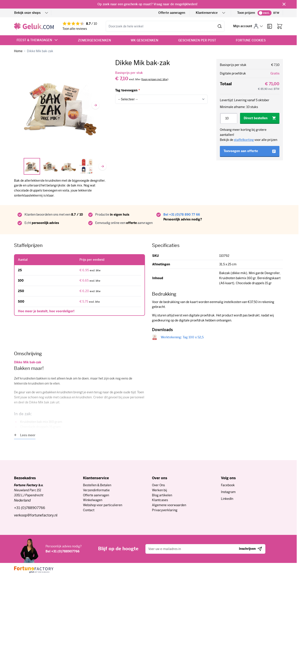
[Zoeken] (219, 26)
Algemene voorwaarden (169, 505)
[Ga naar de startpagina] (34, 26)
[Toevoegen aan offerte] (249, 151)
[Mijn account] (248, 26)
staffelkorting (244, 140)
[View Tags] (86, 166)
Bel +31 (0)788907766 (62, 551)
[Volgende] (95, 105)
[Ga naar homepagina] (18, 51)
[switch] (265, 13)
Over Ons (158, 485)
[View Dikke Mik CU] (68, 166)
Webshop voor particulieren (102, 505)
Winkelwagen (92, 500)
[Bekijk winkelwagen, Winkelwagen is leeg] (279, 26)
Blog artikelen (162, 495)
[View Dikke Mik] (32, 166)
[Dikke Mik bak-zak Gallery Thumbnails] (60, 166)
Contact (88, 510)
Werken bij (159, 490)
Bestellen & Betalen (97, 485)
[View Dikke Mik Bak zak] (50, 166)
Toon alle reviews (74, 29)
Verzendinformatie (96, 490)
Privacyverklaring (164, 510)
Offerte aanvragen (171, 13)
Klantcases (160, 500)
